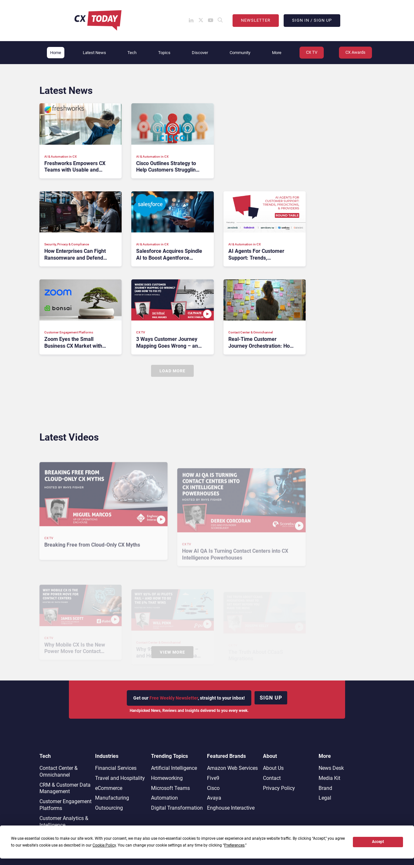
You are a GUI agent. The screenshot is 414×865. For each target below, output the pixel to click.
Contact (272, 778)
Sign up (271, 698)
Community (240, 52)
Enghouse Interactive (231, 808)
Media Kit (329, 778)
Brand (325, 788)
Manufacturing (112, 798)
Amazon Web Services (232, 768)
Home (55, 52)
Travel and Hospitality (120, 778)
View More (172, 652)
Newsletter (255, 20)
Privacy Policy (279, 788)
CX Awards (355, 52)
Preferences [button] (234, 845)
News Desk (331, 768)
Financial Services (115, 768)
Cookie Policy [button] (104, 845)
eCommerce (108, 788)
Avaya (214, 798)
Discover (200, 52)
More (276, 52)
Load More (172, 370)
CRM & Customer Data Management (65, 788)
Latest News (94, 52)
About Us (273, 768)
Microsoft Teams (170, 788)
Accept (378, 841)
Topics (164, 52)
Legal (325, 798)
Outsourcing (109, 808)
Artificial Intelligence (174, 768)
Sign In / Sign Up (312, 20)
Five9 (213, 778)
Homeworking (167, 778)
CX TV (311, 52)
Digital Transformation (177, 808)
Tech (131, 52)
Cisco (213, 788)
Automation (164, 798)
